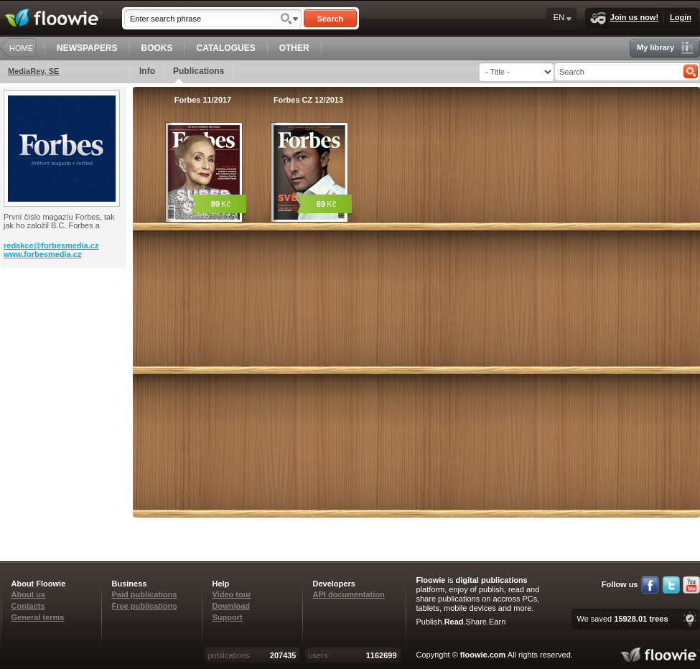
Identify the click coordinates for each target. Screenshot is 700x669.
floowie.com (483, 654)
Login (680, 17)
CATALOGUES (225, 48)
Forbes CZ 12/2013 (308, 99)
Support (228, 617)
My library (665, 48)
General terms (38, 617)
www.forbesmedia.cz (42, 254)
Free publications (144, 606)
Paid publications (144, 594)
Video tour (232, 594)
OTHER (294, 48)
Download (232, 606)
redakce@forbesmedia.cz (51, 245)
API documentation (349, 594)
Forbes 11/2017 (203, 99)
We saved (622, 618)
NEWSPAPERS (87, 48)
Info (147, 71)
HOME (21, 48)
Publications (198, 74)
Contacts (28, 606)
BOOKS (156, 48)
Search (330, 18)
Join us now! (624, 18)
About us (28, 594)
